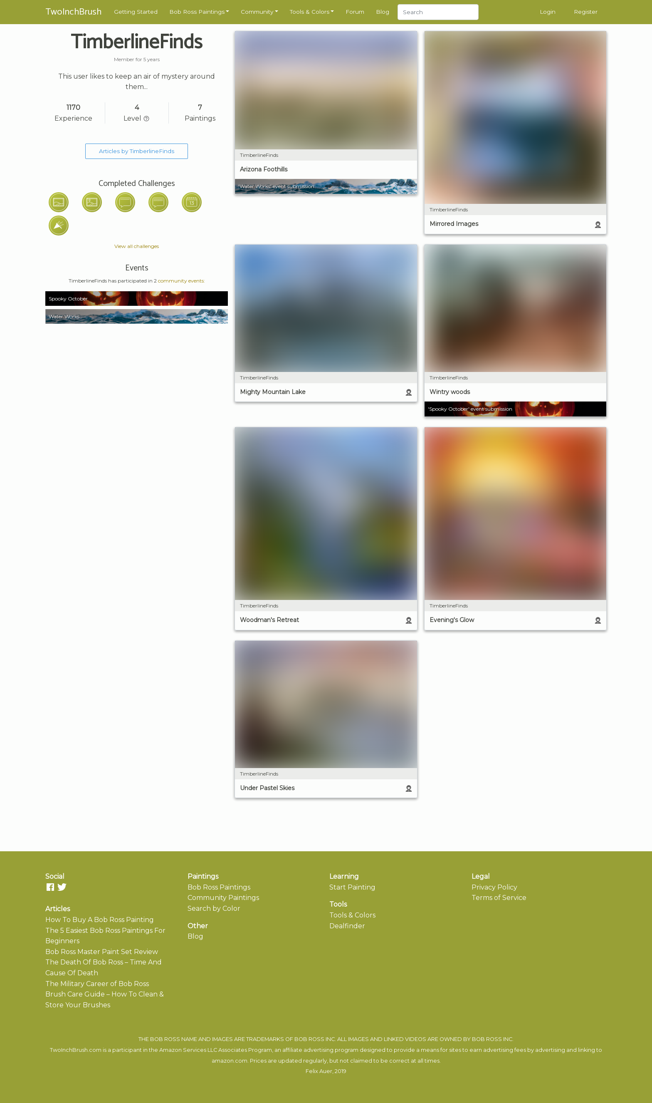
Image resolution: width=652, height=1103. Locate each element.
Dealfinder (347, 926)
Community (257, 11)
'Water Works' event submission (276, 186)
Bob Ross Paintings (197, 11)
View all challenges (136, 246)
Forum (355, 11)
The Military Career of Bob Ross (97, 984)
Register (586, 11)
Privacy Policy (494, 887)
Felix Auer (319, 1071)
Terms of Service (499, 898)
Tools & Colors (309, 11)
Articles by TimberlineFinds (136, 151)
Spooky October (68, 298)
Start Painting (352, 887)
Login (548, 11)
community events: (181, 281)
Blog (382, 11)
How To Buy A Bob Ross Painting (99, 920)
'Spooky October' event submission (470, 409)
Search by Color (214, 908)
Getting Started (136, 11)
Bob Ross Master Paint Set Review (101, 952)
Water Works (64, 316)
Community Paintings (223, 898)
